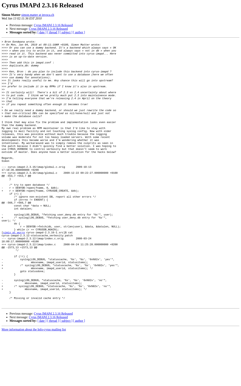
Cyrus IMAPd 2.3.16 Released (53, 25)
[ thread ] (53, 32)
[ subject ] (66, 32)
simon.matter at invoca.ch (37, 14)
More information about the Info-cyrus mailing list (34, 382)
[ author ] (79, 32)
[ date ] (41, 32)
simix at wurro (14, 271)
